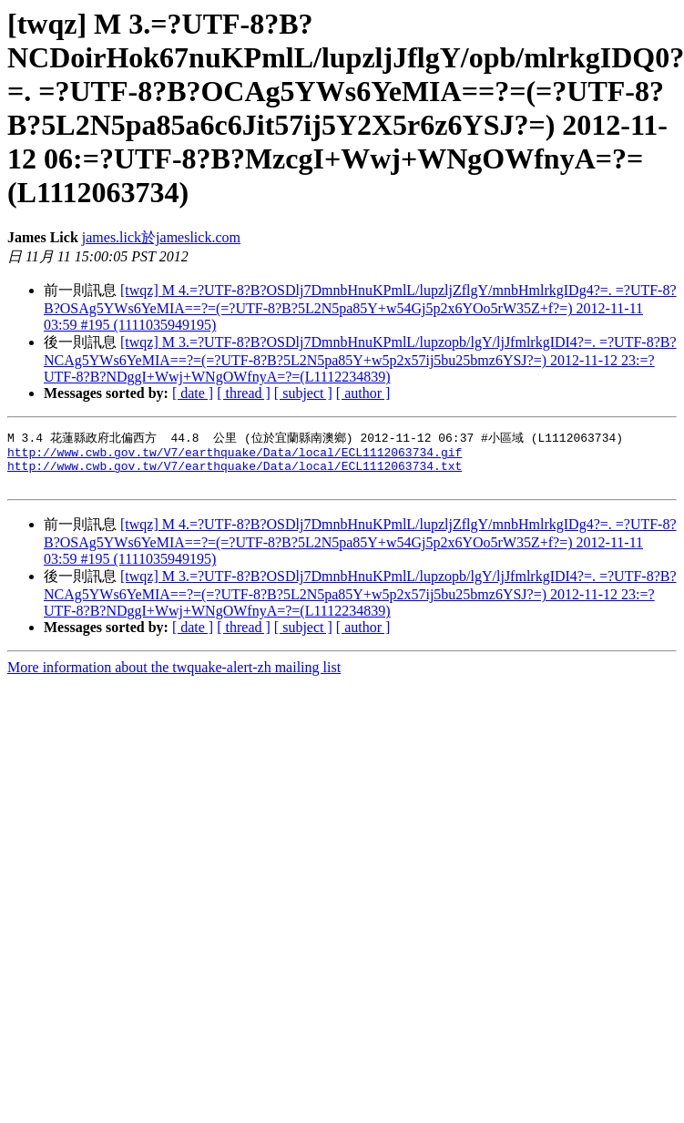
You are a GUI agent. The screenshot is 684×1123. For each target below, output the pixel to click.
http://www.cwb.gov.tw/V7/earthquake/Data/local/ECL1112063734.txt (234, 472)
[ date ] (192, 393)
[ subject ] (303, 393)
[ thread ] (244, 393)
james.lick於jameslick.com (161, 237)
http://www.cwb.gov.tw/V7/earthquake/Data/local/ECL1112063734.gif (234, 455)
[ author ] (363, 393)
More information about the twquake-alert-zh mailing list (174, 676)
